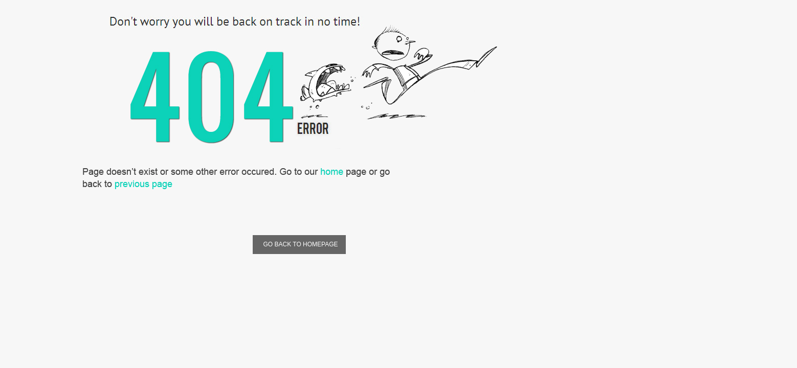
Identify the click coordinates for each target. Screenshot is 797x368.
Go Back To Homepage (299, 244)
